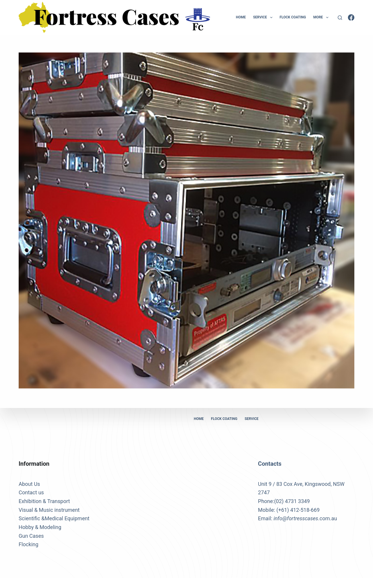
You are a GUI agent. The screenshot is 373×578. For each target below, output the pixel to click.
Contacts (269, 463)
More (322, 17)
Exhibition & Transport (44, 501)
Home (241, 17)
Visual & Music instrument (49, 510)
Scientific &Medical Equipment (54, 518)
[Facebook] (351, 17)
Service (264, 17)
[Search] (340, 17)
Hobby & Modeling (40, 527)
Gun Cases (31, 536)
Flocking (28, 544)
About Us (29, 484)
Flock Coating (293, 17)
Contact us (31, 492)
